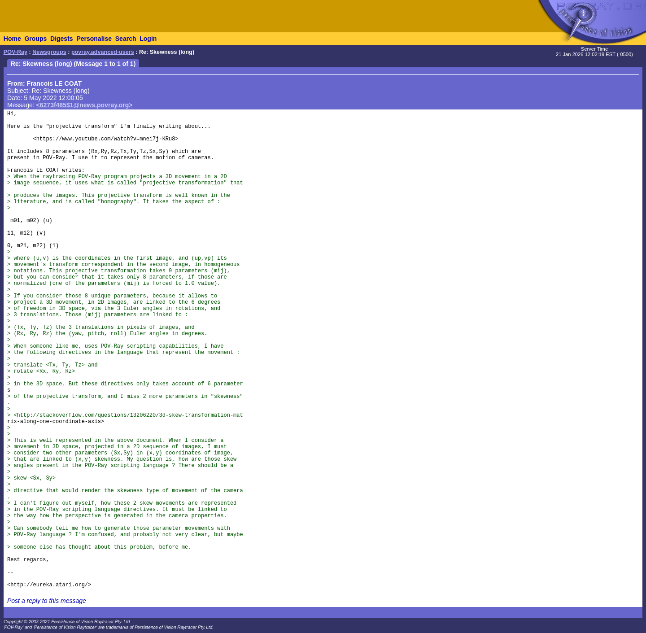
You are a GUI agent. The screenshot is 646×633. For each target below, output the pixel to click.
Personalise (94, 38)
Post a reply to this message (46, 600)
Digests (61, 38)
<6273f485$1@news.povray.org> (84, 105)
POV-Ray (15, 52)
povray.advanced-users (102, 52)
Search (125, 38)
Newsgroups (49, 52)
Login (148, 38)
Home (12, 38)
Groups (35, 38)
